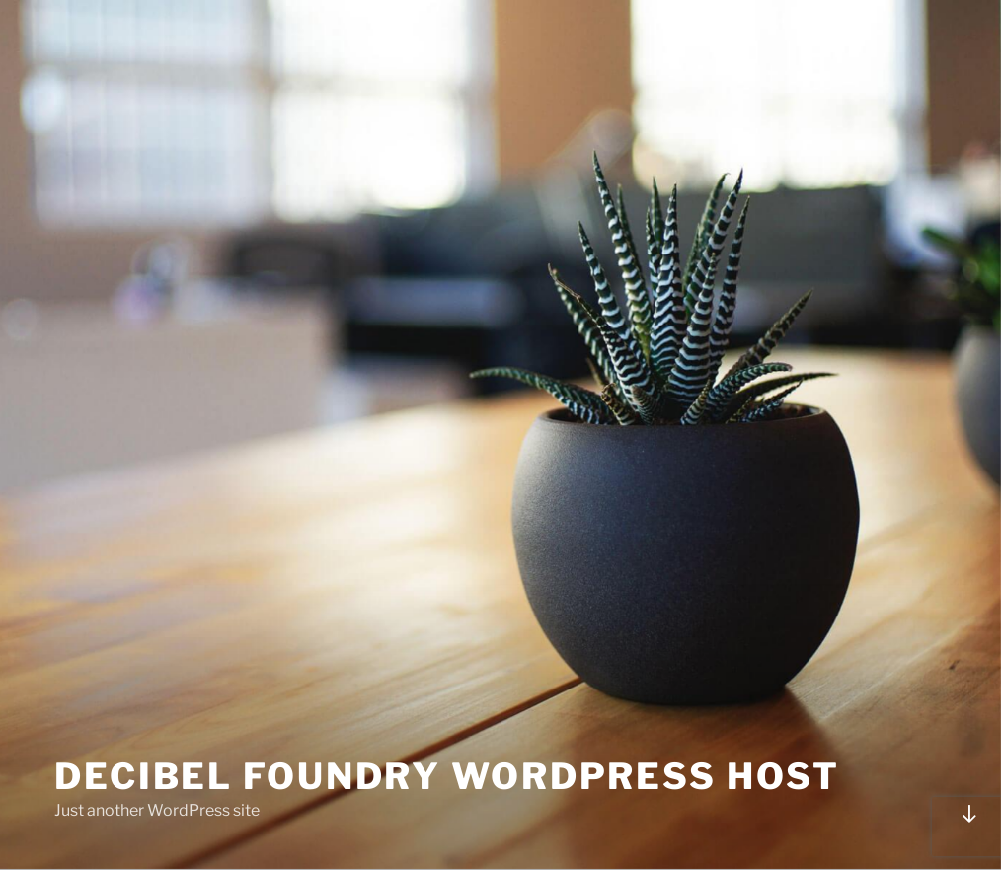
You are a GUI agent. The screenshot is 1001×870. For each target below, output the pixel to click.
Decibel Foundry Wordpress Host (446, 776)
